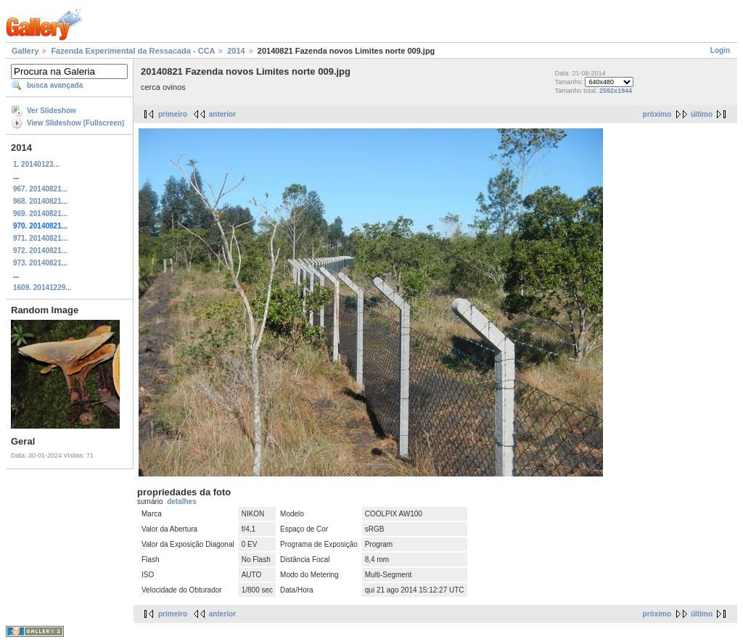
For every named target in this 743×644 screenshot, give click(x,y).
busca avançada (55, 85)
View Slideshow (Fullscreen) (75, 123)
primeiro (172, 114)
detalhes (182, 501)
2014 (236, 50)
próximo (657, 114)
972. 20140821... (40, 251)
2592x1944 (615, 90)
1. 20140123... (36, 164)
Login (720, 50)
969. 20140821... (40, 214)
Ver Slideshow (51, 111)
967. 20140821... (40, 189)
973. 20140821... (40, 263)
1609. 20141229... (42, 288)
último (702, 114)
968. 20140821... (40, 201)
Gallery (25, 50)
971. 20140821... (40, 238)
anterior (222, 114)
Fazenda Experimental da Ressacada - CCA (133, 50)
